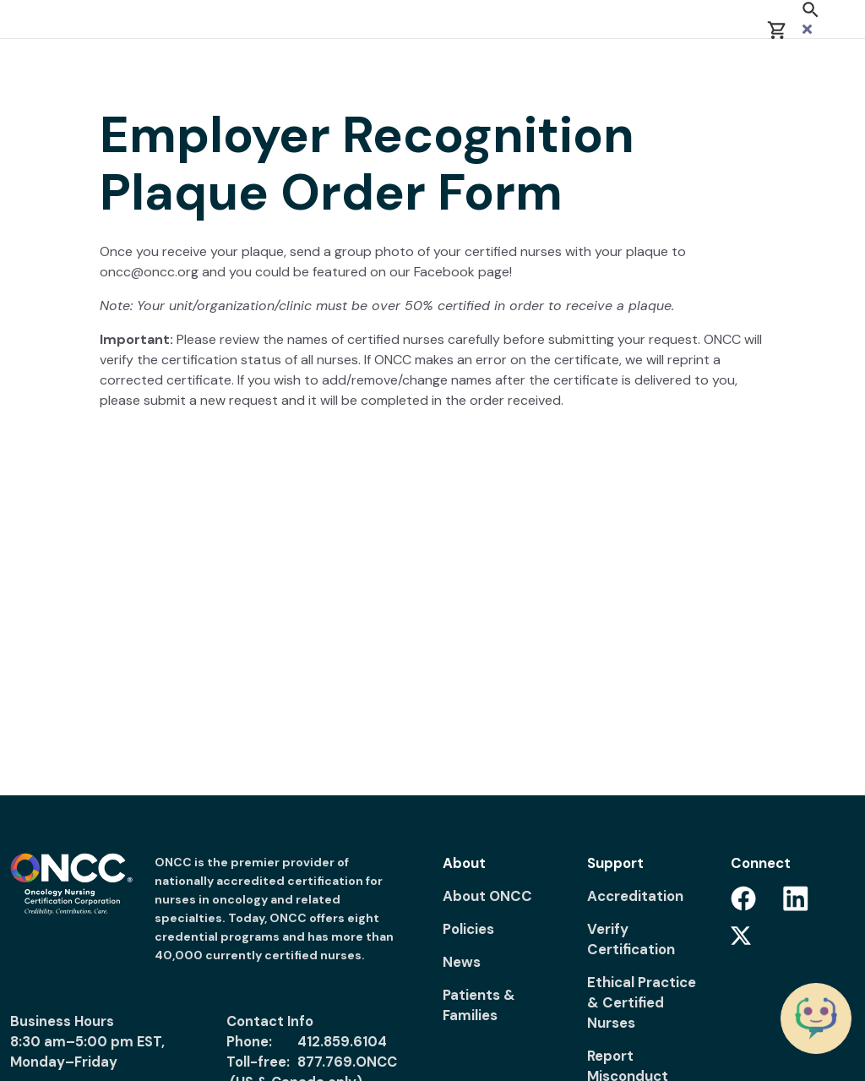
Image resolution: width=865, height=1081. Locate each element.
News (462, 962)
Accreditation (635, 896)
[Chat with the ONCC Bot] (816, 1018)
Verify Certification (631, 939)
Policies (468, 929)
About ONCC (487, 896)
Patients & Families (479, 1004)
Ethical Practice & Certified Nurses (641, 1002)
